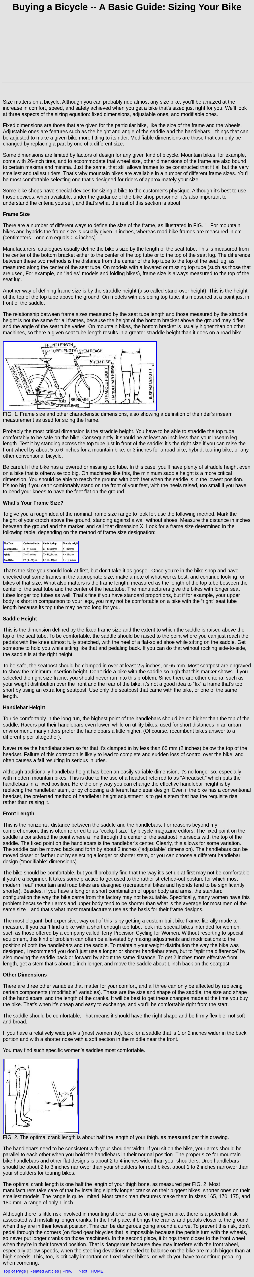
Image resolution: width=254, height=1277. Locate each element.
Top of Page (14, 1271)
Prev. (67, 1271)
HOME (97, 1271)
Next (83, 1271)
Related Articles (44, 1271)
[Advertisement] (127, 50)
